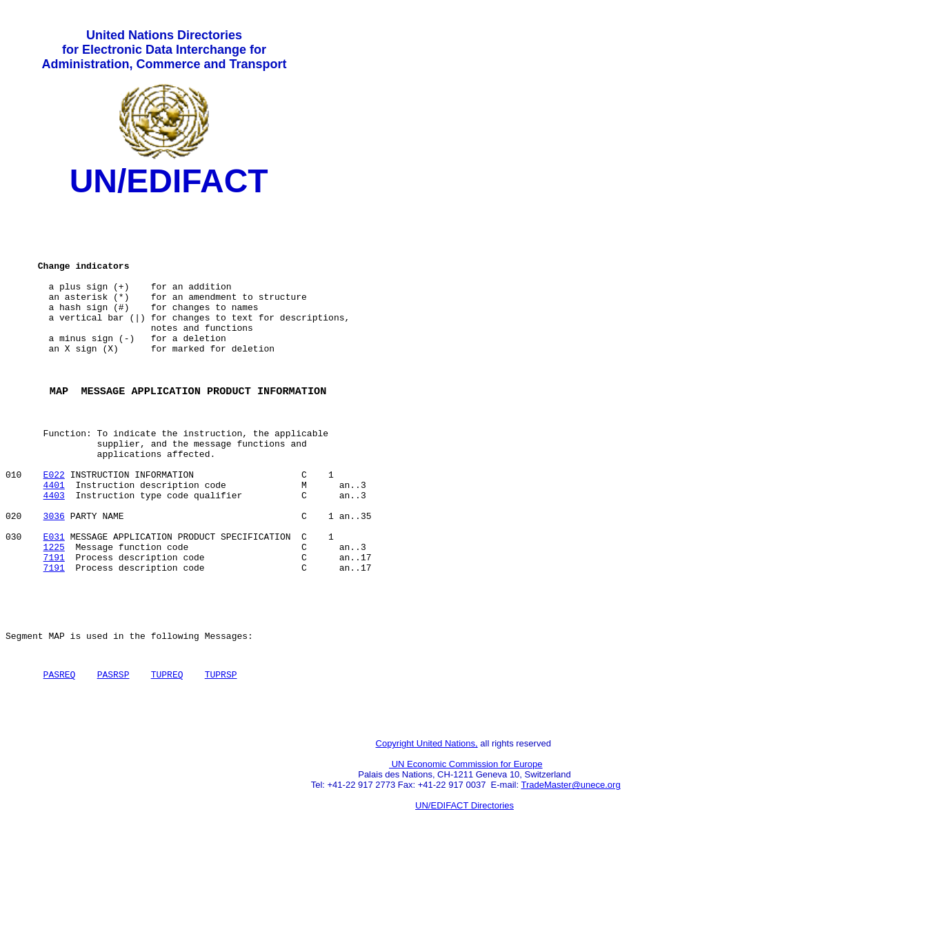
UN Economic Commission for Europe (466, 854)
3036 (54, 577)
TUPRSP (221, 758)
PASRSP (113, 758)
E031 (54, 601)
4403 (54, 552)
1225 (54, 614)
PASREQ (59, 758)
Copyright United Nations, (427, 833)
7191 (54, 626)
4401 (54, 539)
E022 (54, 527)
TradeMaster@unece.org (570, 875)
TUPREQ (167, 758)
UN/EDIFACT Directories (464, 895)
